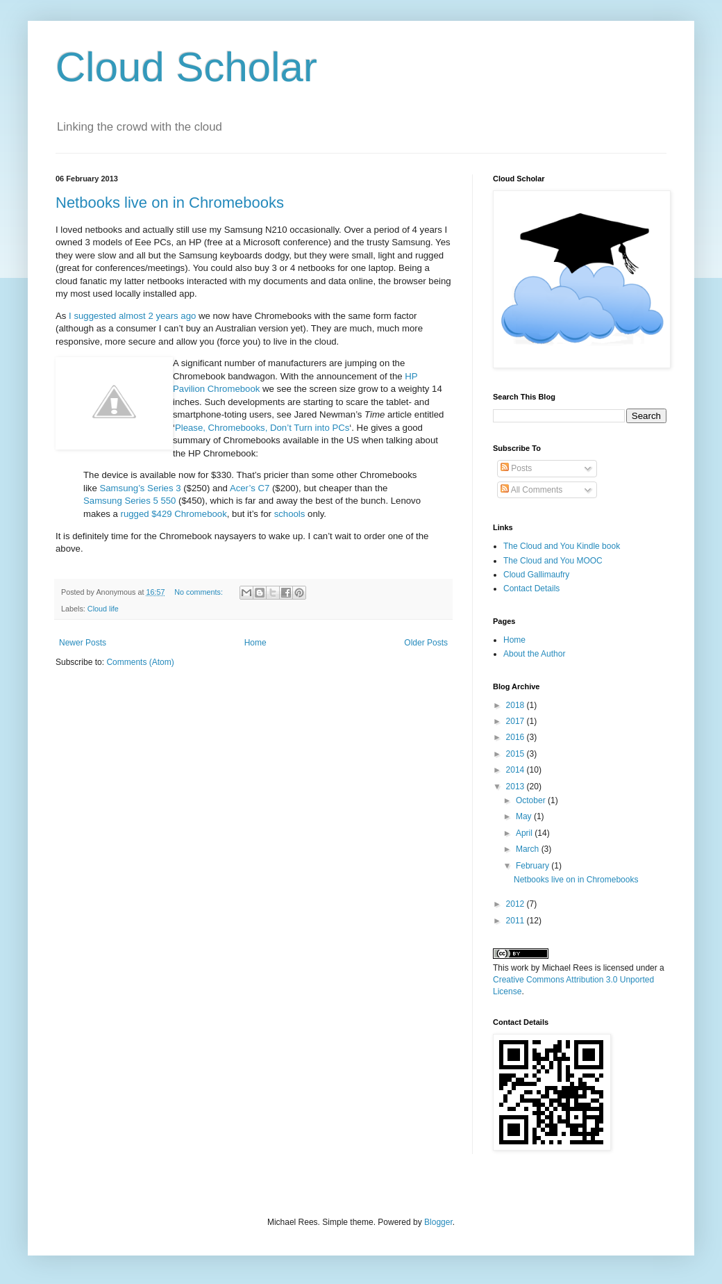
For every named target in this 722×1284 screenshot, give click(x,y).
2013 (516, 786)
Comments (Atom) (140, 662)
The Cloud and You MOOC (553, 561)
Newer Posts (82, 643)
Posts (516, 468)
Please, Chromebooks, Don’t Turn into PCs (262, 427)
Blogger (438, 1222)
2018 (516, 705)
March (529, 849)
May (525, 816)
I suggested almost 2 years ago (132, 316)
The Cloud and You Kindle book (561, 546)
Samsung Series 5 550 (129, 500)
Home (255, 643)
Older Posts (426, 643)
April (525, 833)
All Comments (531, 490)
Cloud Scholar (186, 67)
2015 (516, 754)
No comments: (199, 592)
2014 (516, 770)
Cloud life (103, 608)
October (532, 800)
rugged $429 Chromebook (174, 514)
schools (289, 514)
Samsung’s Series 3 (139, 488)
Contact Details (531, 588)
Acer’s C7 (249, 488)
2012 (516, 904)
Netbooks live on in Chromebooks (170, 202)
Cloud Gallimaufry (536, 574)
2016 (516, 737)
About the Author (534, 654)
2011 (516, 920)
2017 (516, 721)
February (533, 866)
